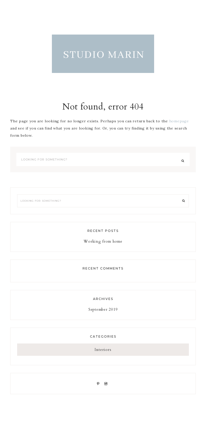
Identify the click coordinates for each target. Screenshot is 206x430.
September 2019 (103, 309)
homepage (179, 121)
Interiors (103, 349)
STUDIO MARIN (103, 54)
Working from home (103, 241)
